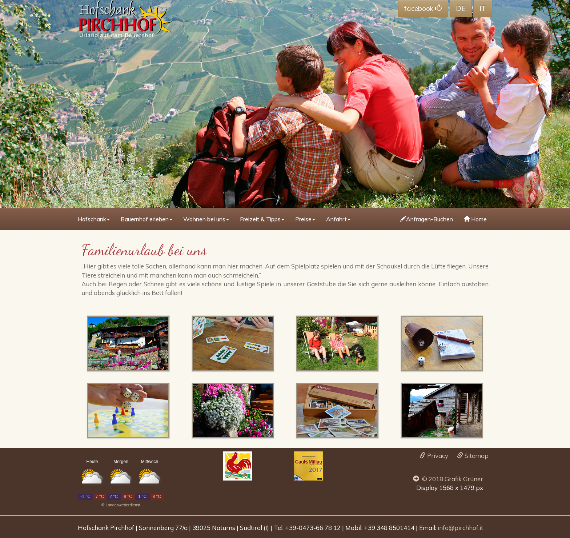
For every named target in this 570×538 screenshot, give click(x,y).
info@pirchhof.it (460, 527)
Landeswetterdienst (122, 505)
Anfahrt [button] (338, 219)
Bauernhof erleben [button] (146, 219)
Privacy (434, 455)
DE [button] (461, 8)
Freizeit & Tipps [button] (262, 219)
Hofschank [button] (94, 219)
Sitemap (473, 455)
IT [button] (482, 8)
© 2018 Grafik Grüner (448, 479)
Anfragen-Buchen (426, 219)
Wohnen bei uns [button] (206, 219)
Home (475, 219)
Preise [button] (305, 219)
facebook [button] (423, 8)
